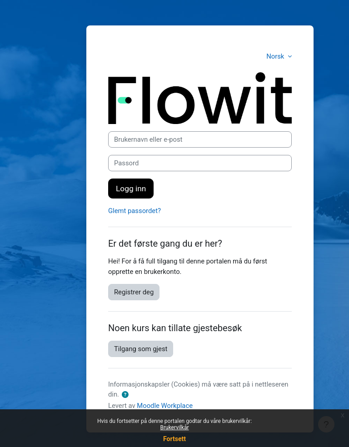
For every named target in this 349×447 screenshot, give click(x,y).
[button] (125, 394)
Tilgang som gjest (140, 349)
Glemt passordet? (134, 211)
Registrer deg (134, 292)
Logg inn (131, 188)
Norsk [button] (276, 56)
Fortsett (174, 438)
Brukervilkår (174, 427)
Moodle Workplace (165, 406)
